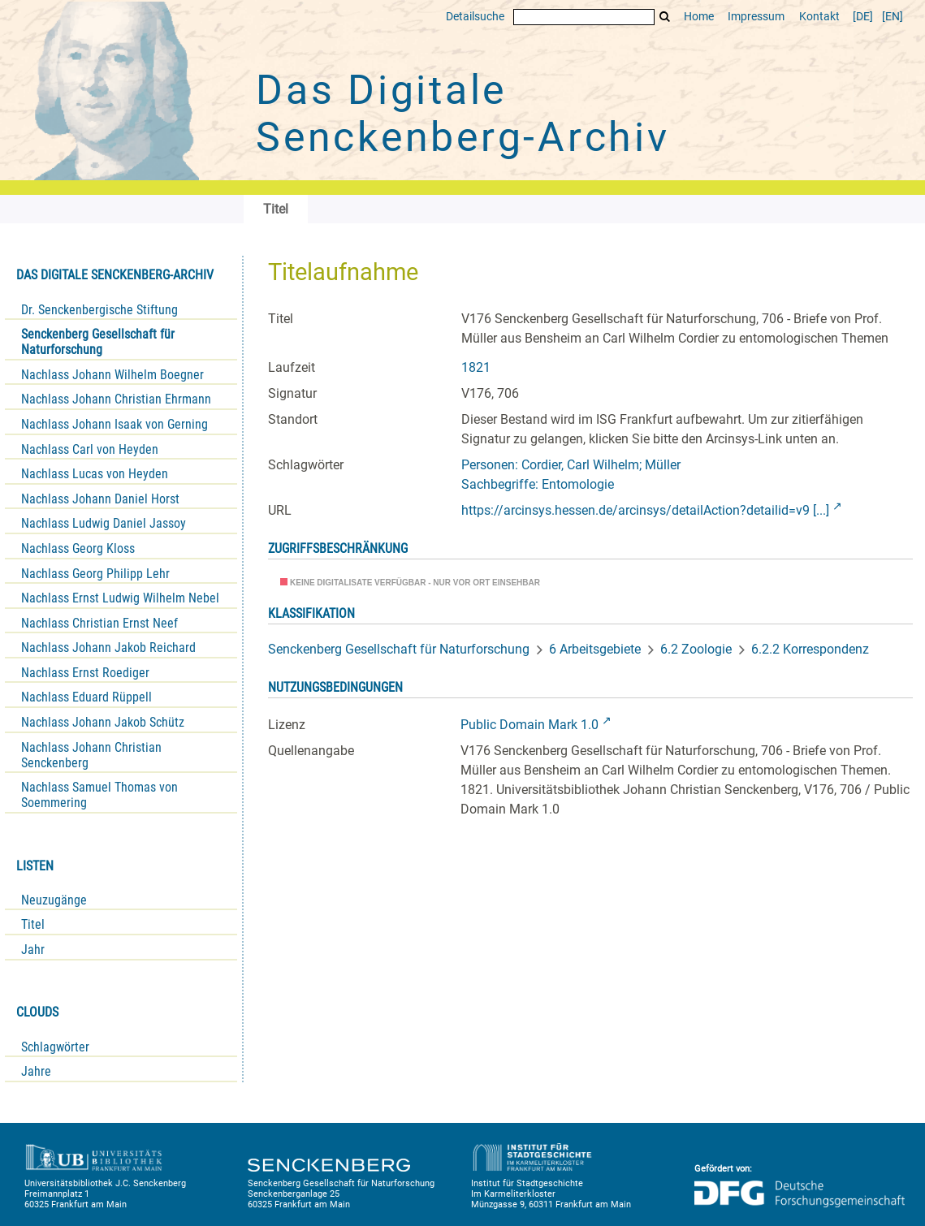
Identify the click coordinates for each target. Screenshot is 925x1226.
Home (699, 17)
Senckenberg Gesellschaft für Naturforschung (98, 341)
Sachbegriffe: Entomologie (537, 484)
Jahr (33, 949)
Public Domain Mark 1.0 (529, 724)
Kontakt (819, 17)
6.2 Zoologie (696, 649)
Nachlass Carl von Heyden (89, 449)
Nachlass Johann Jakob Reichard (108, 647)
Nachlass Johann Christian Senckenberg (91, 755)
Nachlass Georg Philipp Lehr (95, 573)
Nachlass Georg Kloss (78, 548)
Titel (33, 924)
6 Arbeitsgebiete (595, 649)
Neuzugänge (54, 900)
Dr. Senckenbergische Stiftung (99, 309)
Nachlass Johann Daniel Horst (100, 499)
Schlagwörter (55, 1047)
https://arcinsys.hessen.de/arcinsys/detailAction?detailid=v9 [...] (645, 510)
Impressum (756, 17)
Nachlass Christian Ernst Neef (99, 623)
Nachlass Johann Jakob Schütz (102, 722)
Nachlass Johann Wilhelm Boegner (112, 374)
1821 (476, 367)
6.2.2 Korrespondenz (810, 649)
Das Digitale (463, 114)
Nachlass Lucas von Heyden (94, 473)
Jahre (36, 1071)
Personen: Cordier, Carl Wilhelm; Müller (571, 465)
